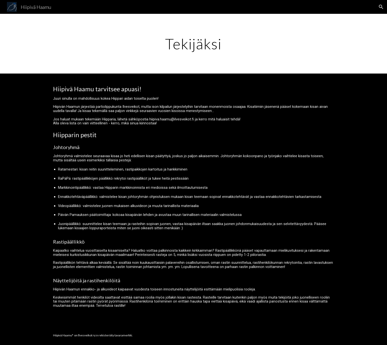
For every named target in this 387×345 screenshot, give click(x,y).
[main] (193, 44)
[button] (381, 7)
